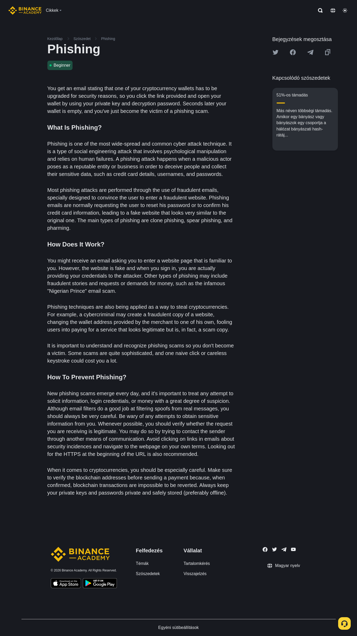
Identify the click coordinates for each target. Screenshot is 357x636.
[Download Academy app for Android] (100, 584)
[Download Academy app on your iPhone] (66, 584)
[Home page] (25, 10)
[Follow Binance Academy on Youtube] (293, 549)
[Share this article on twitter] (275, 52)
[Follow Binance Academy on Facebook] (265, 549)
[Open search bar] (318, 10)
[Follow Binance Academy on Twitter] (274, 549)
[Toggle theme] (345, 10)
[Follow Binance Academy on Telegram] (284, 549)
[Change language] (333, 10)
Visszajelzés (195, 573)
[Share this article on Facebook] (293, 52)
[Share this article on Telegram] (310, 52)
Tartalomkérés (197, 563)
